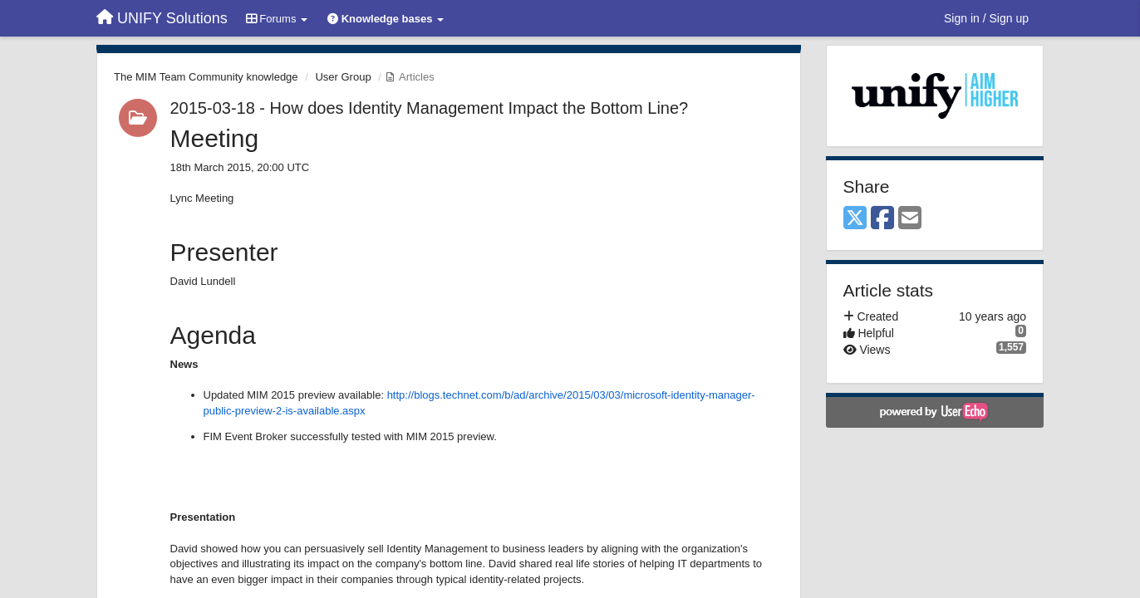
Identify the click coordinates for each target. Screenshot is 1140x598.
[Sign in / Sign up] (986, 18)
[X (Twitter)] (855, 218)
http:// (401, 395)
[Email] (909, 218)
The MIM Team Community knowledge (206, 77)
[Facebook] (882, 218)
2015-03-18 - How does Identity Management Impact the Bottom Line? (429, 108)
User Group (343, 77)
